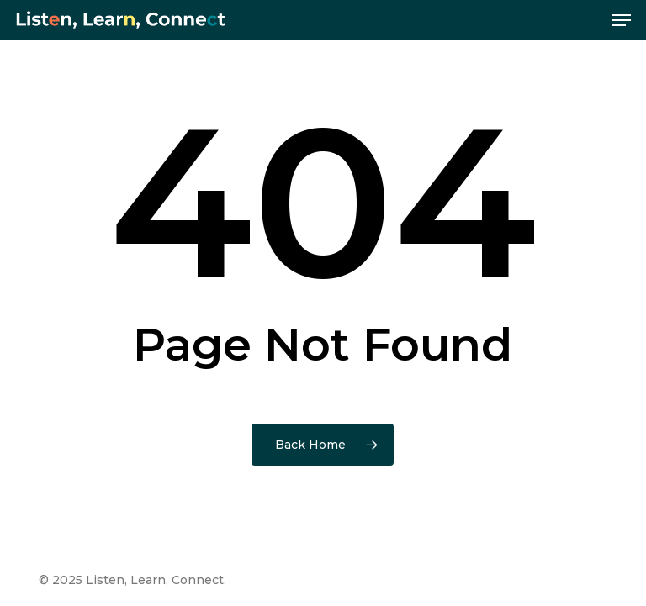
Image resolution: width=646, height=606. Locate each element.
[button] (621, 20)
